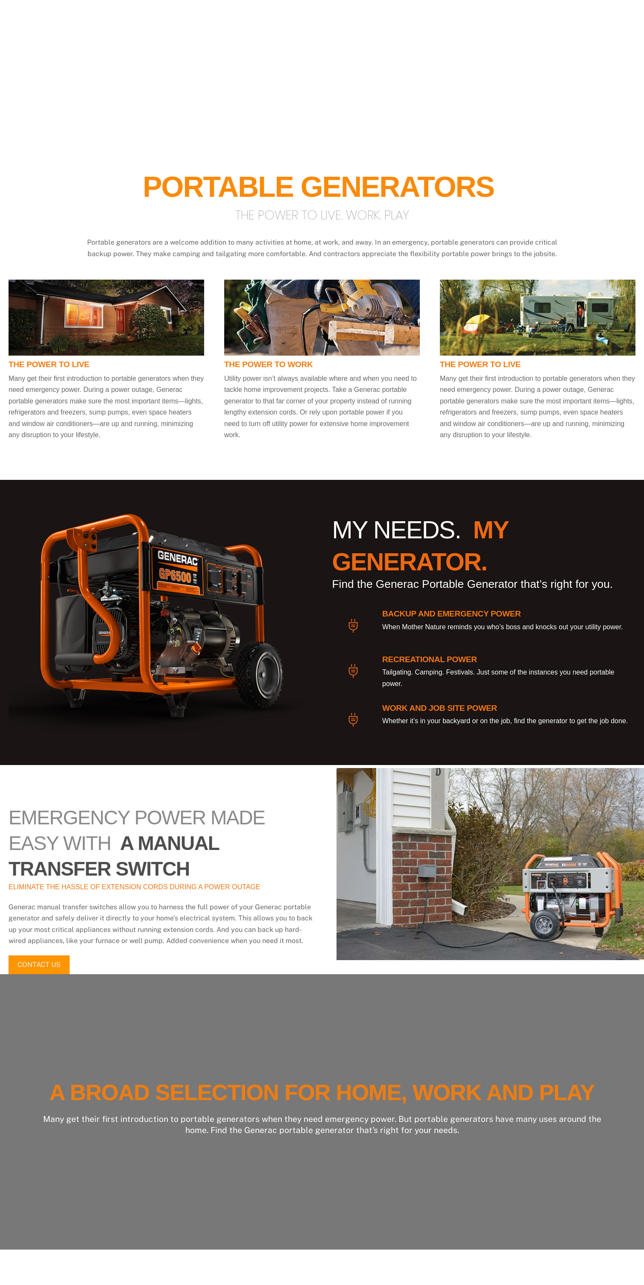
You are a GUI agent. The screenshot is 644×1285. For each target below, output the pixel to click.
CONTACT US (39, 965)
